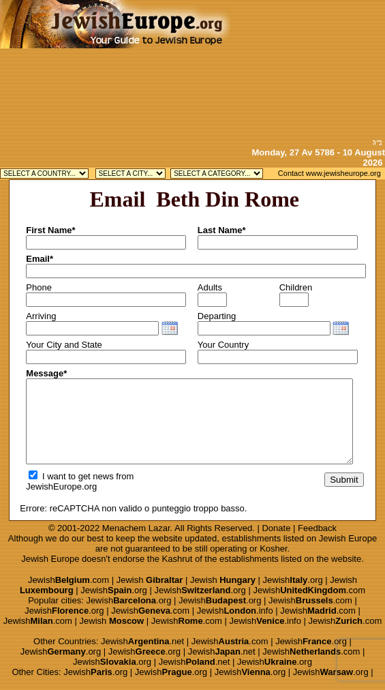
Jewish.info (235, 610)
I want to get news (71, 476)
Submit (344, 480)
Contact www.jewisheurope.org (329, 173)
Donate (276, 528)
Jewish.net (142, 641)
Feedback (317, 528)
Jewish (150, 580)
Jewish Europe (348, 538)
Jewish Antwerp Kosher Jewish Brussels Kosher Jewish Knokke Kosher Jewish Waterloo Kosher (130, 173)
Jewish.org (293, 580)
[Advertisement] (307, 68)
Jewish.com (68, 580)
